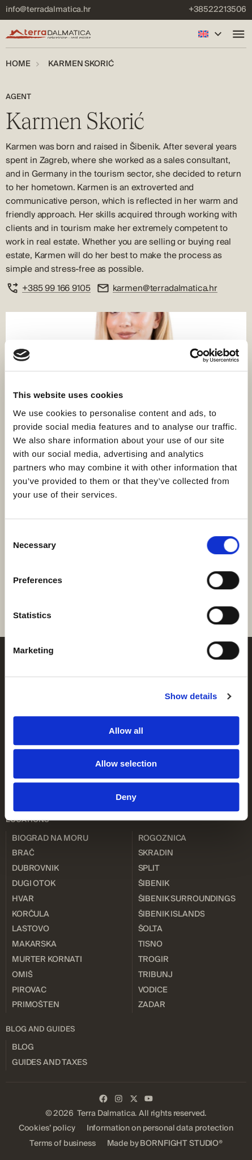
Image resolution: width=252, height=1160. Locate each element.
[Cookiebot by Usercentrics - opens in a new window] (189, 355)
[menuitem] (48, 10)
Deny (126, 797)
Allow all (126, 730)
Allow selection (126, 763)
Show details (191, 696)
